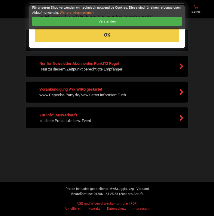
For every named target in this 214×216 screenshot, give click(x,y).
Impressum (141, 209)
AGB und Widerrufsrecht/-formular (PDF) (107, 204)
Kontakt (94, 209)
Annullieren (73, 209)
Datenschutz (116, 209)
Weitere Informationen (76, 13)
